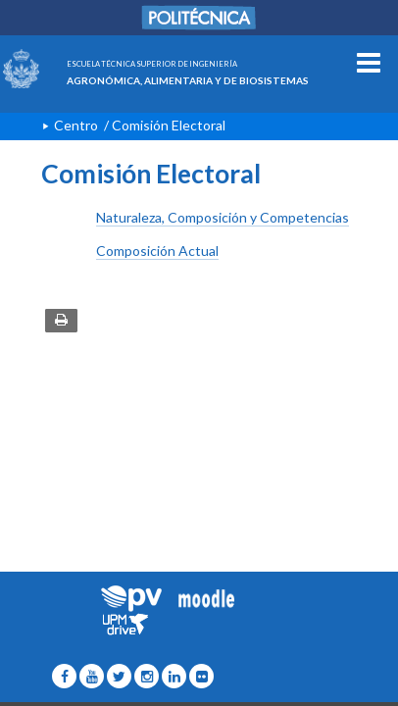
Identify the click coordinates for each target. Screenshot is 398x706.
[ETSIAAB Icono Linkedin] (174, 676)
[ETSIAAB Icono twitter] (119, 676)
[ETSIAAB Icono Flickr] (201, 676)
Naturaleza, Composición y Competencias (222, 217)
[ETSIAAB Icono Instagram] (146, 676)
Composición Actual (157, 250)
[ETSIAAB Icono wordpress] (91, 676)
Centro (76, 125)
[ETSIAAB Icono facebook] (64, 676)
